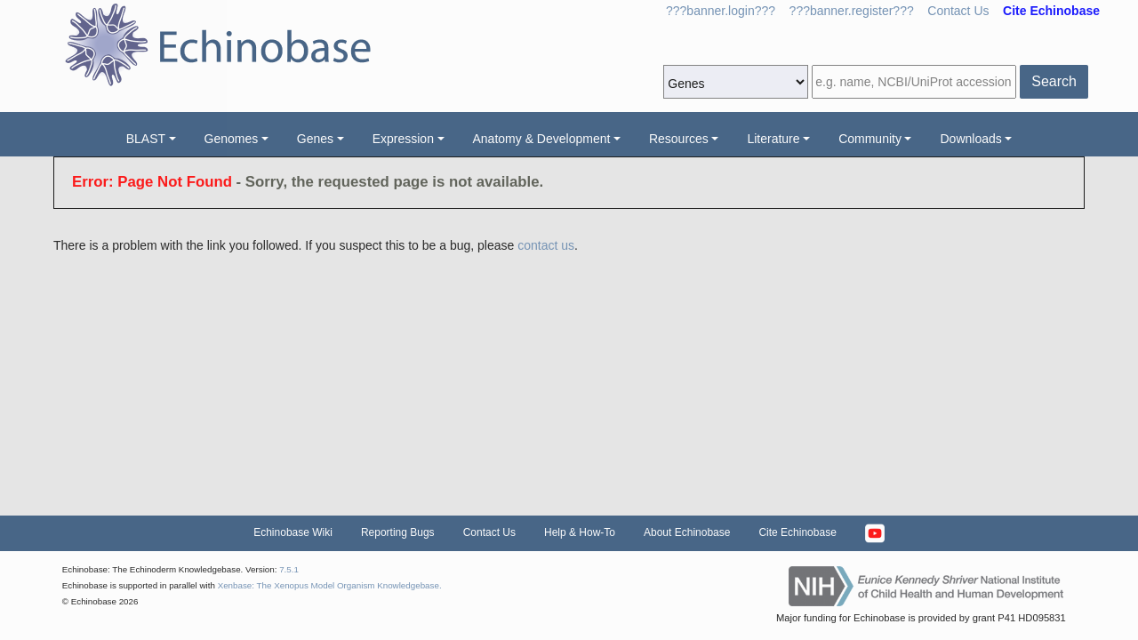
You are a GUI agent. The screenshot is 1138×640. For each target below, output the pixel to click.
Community (870, 139)
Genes (315, 139)
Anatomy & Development (542, 139)
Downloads (970, 139)
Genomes (231, 139)
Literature (773, 139)
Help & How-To (579, 532)
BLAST (145, 139)
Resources (679, 139)
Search (1054, 81)
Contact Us (958, 11)
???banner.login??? (720, 11)
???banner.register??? (851, 11)
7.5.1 (289, 569)
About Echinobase (687, 532)
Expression (403, 139)
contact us (545, 245)
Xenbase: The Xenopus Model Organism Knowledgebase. (330, 585)
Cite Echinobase (797, 532)
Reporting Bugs (398, 532)
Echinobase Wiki (293, 532)
